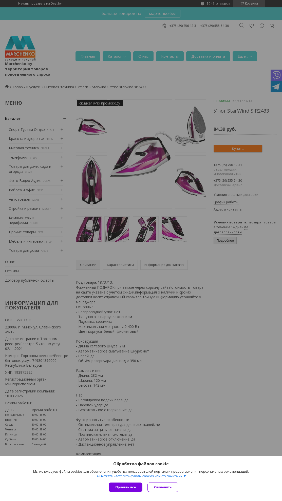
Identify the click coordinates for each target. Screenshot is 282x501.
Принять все (125, 487)
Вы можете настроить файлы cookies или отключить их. (139, 476)
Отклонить (163, 487)
